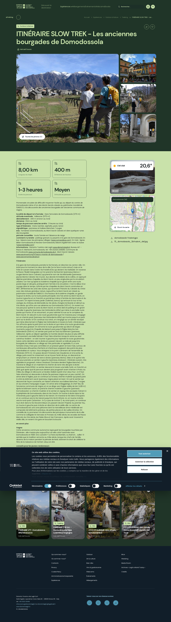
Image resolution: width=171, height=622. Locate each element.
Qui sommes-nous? (58, 554)
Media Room (126, 563)
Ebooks (107, 6)
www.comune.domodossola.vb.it (42, 252)
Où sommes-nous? (58, 559)
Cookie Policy (56, 572)
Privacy (54, 567)
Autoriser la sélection (144, 593)
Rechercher (119, 7)
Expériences (65, 6)
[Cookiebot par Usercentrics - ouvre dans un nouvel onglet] (15, 617)
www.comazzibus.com (61, 240)
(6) (33, 137)
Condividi (146, 26)
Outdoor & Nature (111, 17)
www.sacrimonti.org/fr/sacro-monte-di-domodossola (39, 254)
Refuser (144, 601)
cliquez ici (46, 605)
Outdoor (89, 554)
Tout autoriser (144, 585)
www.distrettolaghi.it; (61, 247)
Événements (90, 6)
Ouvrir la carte (123, 227)
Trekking (23, 17)
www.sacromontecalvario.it (27, 257)
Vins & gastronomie (93, 567)
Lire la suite (32, 513)
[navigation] (153, 7)
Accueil (87, 17)
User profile (148, 7)
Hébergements (78, 6)
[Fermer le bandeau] (167, 582)
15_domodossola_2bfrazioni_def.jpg (131, 241)
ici (85, 608)
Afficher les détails (134, 617)
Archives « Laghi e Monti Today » (133, 567)
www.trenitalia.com (25, 245)
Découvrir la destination (46, 6)
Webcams (100, 6)
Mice (123, 554)
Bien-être (89, 563)
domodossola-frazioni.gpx (126, 237)
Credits (124, 572)
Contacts (54, 563)
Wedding (124, 559)
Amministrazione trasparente (62, 576)
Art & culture (90, 559)
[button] (132, 211)
